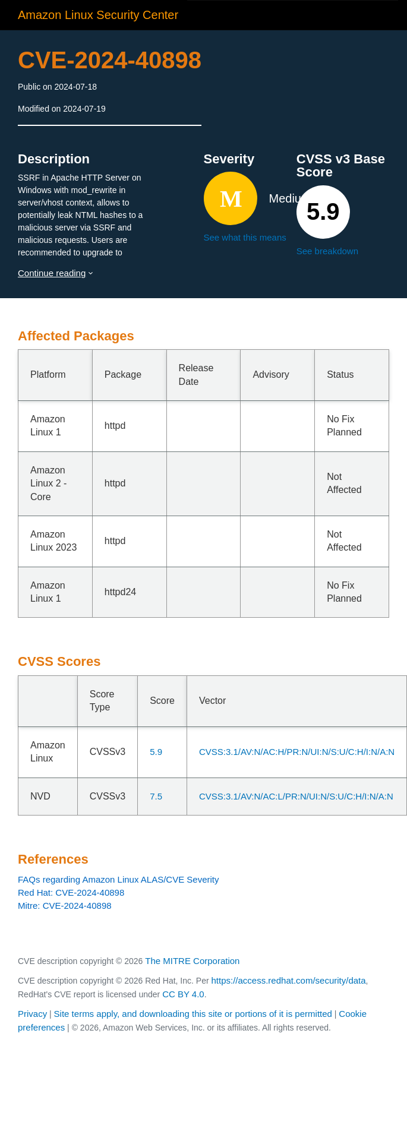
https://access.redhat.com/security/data (288, 980)
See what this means (245, 237)
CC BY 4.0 (183, 994)
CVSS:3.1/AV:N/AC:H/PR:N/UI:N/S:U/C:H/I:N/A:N (297, 752)
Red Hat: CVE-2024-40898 (71, 892)
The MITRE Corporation (192, 961)
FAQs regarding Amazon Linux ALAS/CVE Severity (118, 879)
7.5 (156, 796)
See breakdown (327, 251)
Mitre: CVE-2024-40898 (65, 905)
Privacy (32, 1014)
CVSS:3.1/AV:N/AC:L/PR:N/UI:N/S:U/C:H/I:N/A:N (296, 796)
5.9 (156, 752)
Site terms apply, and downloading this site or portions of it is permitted (193, 1014)
